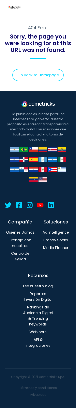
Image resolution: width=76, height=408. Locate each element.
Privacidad (38, 394)
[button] (69, 7)
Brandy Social (55, 240)
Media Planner (56, 247)
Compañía (20, 222)
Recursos (38, 275)
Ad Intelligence (56, 232)
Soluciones (56, 222)
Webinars (38, 331)
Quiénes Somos (20, 232)
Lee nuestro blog (38, 286)
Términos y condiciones (38, 387)
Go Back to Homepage (38, 74)
